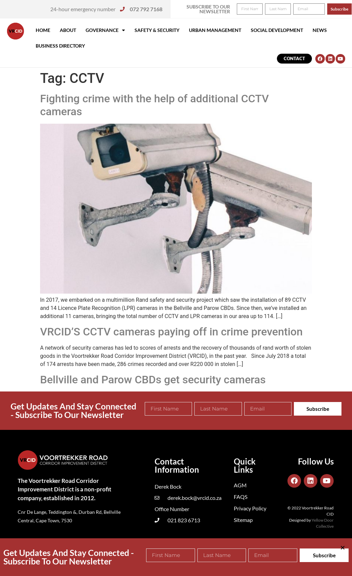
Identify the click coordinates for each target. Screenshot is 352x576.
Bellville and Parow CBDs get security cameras (153, 379)
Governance (105, 30)
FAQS (240, 496)
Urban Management (215, 30)
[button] (337, 9)
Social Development (277, 30)
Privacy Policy (250, 508)
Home (43, 30)
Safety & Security (157, 30)
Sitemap (243, 520)
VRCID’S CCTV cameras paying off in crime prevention (171, 331)
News (320, 30)
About (68, 30)
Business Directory (60, 46)
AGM (240, 485)
